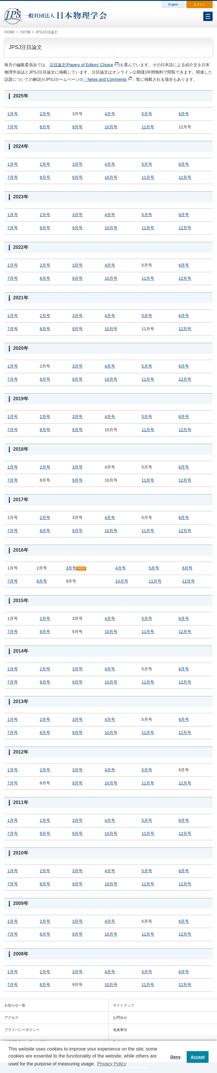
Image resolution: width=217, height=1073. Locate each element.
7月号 (12, 127)
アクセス (11, 1018)
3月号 (77, 164)
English (173, 4)
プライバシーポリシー (21, 1030)
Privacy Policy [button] (111, 1063)
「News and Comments (105, 79)
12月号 (184, 177)
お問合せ (120, 1018)
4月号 (110, 113)
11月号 (148, 127)
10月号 (111, 127)
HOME (9, 32)
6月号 (183, 113)
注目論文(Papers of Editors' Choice (81, 64)
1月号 (12, 113)
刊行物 (25, 32)
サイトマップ (123, 1005)
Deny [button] (175, 1057)
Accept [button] (198, 1057)
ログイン (199, 4)
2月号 (45, 113)
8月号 (45, 127)
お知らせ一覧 (14, 1005)
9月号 (77, 127)
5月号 (147, 113)
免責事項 (120, 1030)
